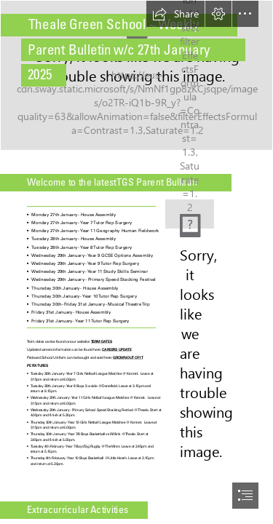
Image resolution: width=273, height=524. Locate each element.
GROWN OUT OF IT (128, 358)
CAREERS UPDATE (116, 350)
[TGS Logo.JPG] (190, 208)
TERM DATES (101, 342)
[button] (175, 14)
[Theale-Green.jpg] (136, 75)
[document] (136, 262)
